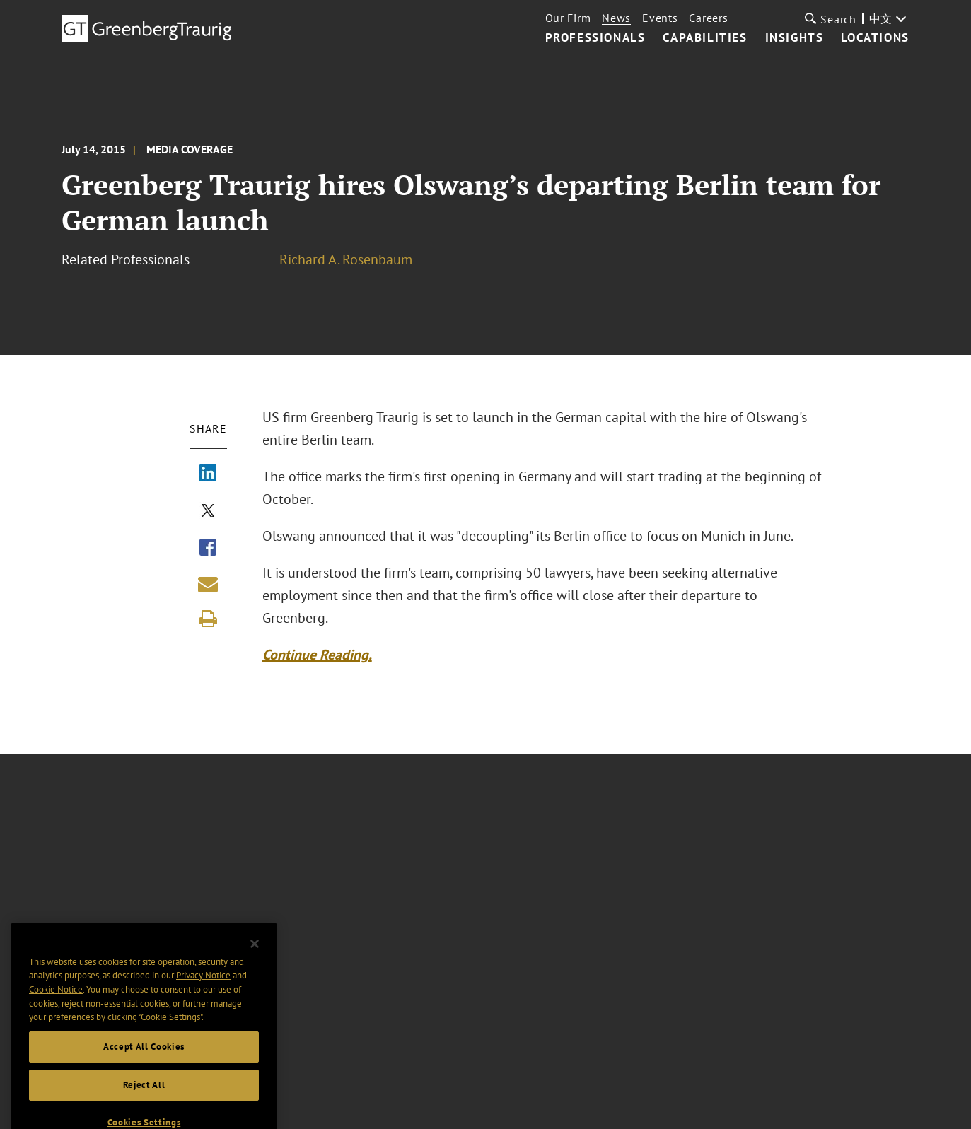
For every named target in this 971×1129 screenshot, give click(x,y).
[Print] (208, 618)
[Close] (254, 958)
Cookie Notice (56, 1004)
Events (660, 17)
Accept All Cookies (144, 1061)
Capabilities (705, 38)
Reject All (144, 1100)
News (616, 17)
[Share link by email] (208, 584)
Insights (794, 38)
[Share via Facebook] (207, 548)
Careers (708, 17)
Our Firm (568, 17)
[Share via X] (207, 512)
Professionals (595, 38)
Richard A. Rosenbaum (345, 259)
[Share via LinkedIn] (207, 474)
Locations (875, 38)
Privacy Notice (203, 990)
